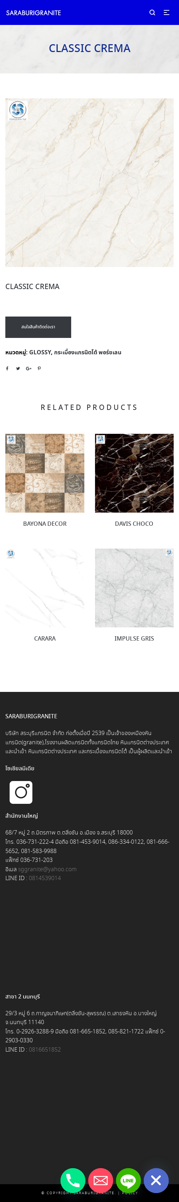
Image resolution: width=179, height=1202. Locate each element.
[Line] (128, 1180)
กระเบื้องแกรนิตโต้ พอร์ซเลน (87, 352)
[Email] (100, 1180)
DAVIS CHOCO (134, 524)
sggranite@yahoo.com (47, 869)
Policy (130, 1193)
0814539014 (45, 878)
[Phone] (72, 1180)
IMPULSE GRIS (134, 639)
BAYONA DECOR (45, 524)
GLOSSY (40, 352)
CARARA (45, 639)
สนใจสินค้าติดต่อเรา (38, 327)
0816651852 (45, 1050)
